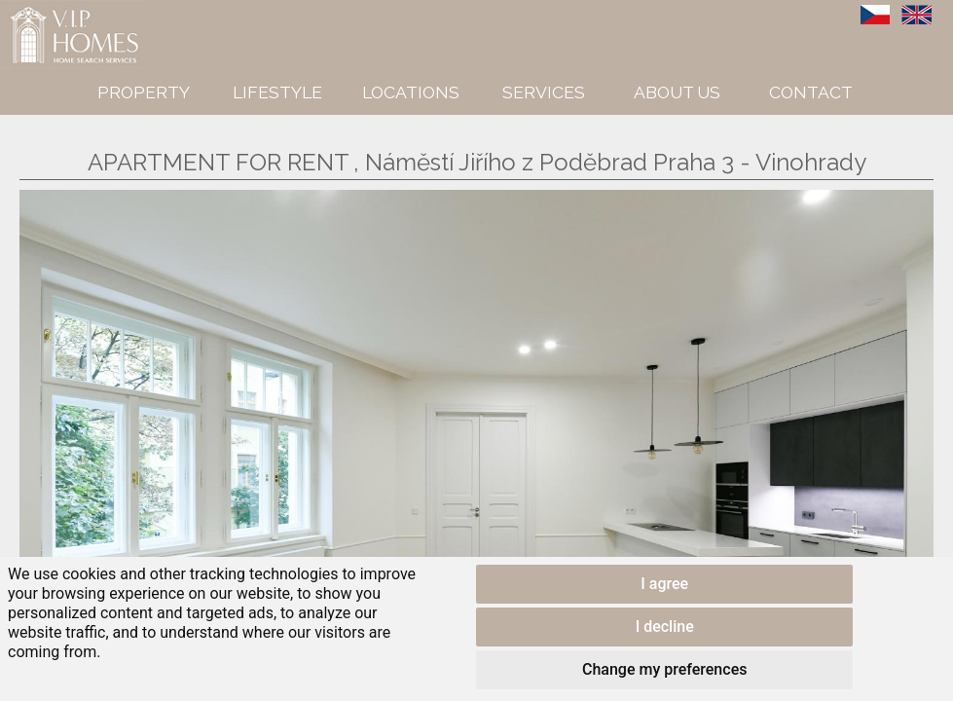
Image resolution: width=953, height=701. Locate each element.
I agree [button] (664, 583)
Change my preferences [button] (664, 669)
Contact (811, 92)
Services (543, 92)
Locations (410, 92)
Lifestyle (277, 92)
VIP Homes (48, 10)
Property (143, 92)
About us (677, 92)
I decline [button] (665, 626)
